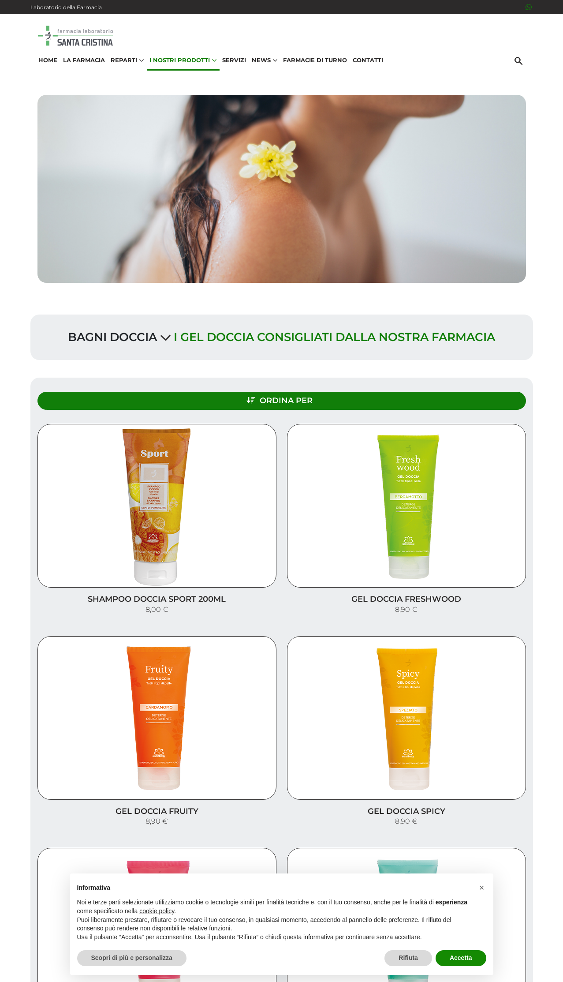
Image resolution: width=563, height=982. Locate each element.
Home (42, 73)
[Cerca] (524, 74)
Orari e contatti (494, 845)
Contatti (362, 73)
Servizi (229, 73)
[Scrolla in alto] (543, 937)
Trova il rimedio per (485, 831)
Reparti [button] (121, 73)
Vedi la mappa (242, 840)
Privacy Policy (503, 961)
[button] (482, 888)
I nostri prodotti (491, 817)
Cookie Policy (508, 970)
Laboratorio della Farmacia (66, 7)
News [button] (259, 73)
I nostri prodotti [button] (177, 73)
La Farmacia (79, 73)
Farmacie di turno (310, 73)
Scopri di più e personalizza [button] (131, 957)
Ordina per (456, 392)
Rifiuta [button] (408, 957)
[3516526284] (528, 7)
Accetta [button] (461, 957)
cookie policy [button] (156, 911)
